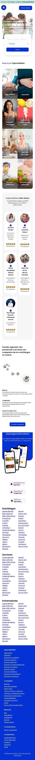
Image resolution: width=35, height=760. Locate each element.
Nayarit (21, 511)
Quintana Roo (23, 523)
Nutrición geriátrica (10, 660)
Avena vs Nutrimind (10, 730)
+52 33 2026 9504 (10, 740)
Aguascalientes (7, 511)
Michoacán (6, 546)
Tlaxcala (21, 537)
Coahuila (5, 521)
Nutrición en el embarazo (12, 674)
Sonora (21, 530)
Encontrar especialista (17, 424)
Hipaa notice (8, 689)
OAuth (6, 703)
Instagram (7, 745)
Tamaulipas (22, 535)
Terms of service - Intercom (13, 691)
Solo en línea (23, 546)
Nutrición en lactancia (11, 676)
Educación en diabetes (11, 658)
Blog (5, 713)
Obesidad (7, 655)
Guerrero (5, 537)
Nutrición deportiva (10, 662)
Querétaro (22, 521)
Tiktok (6, 747)
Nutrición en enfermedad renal (14, 665)
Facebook (7, 742)
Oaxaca (21, 516)
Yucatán (21, 542)
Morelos (5, 549)
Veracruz (21, 539)
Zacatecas (22, 544)
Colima (4, 523)
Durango (5, 532)
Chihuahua (6, 528)
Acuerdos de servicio (11, 700)
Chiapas (5, 525)
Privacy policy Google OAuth (13, 705)
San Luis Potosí (23, 525)
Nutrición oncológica (11, 667)
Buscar (17, 49)
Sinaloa (21, 528)
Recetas (6, 720)
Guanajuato (6, 535)
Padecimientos (9, 722)
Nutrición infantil (9, 669)
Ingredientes (8, 717)
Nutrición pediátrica (10, 672)
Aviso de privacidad (10, 686)
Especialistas (8, 715)
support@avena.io (10, 738)
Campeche (6, 518)
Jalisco (4, 542)
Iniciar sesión (25, 8)
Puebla (20, 518)
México (4, 544)
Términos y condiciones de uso (14, 693)
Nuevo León (22, 514)
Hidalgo (5, 539)
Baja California (7, 514)
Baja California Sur (8, 516)
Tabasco (21, 532)
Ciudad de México (8, 530)
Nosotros (7, 684)
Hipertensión (8, 653)
